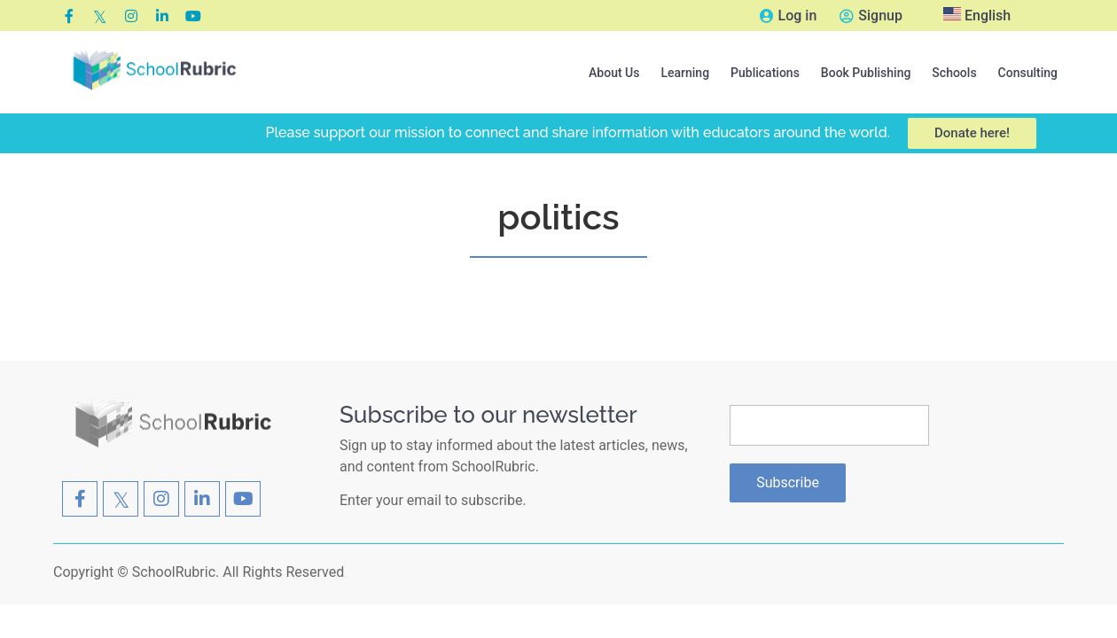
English (977, 15)
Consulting (1028, 73)
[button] (613, 73)
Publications (765, 73)
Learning (684, 73)
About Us (614, 73)
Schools (954, 73)
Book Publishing (866, 73)
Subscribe (787, 482)
